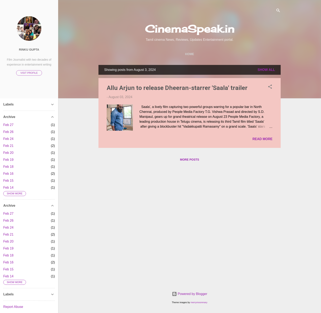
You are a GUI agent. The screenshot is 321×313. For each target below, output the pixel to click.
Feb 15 (8, 180)
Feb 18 (8, 166)
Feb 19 (8, 159)
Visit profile (29, 72)
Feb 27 (8, 125)
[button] (270, 87)
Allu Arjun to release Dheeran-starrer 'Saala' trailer (177, 87)
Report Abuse (13, 306)
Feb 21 (8, 145)
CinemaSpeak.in (189, 29)
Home (189, 54)
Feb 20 (8, 152)
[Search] (278, 11)
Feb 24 (8, 139)
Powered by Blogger (189, 294)
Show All (266, 69)
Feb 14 (8, 187)
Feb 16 (8, 173)
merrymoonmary (199, 302)
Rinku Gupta (29, 49)
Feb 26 (8, 132)
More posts (189, 159)
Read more (262, 139)
